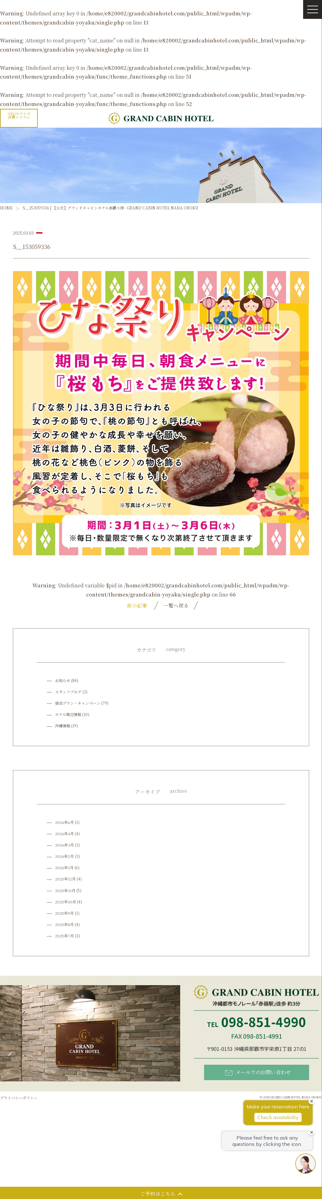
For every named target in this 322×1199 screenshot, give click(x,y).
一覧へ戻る (175, 605)
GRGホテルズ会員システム (19, 115)
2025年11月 (65, 890)
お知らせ (62, 680)
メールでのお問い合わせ (258, 1072)
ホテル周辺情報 (68, 714)
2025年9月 (64, 913)
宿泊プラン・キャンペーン (77, 703)
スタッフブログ (68, 691)
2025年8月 (64, 924)
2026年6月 (64, 822)
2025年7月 (64, 936)
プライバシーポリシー (19, 1098)
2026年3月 (64, 845)
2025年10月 (65, 901)
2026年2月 (64, 856)
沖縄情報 (62, 726)
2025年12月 (65, 879)
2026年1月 (64, 867)
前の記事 (136, 605)
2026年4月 (64, 833)
